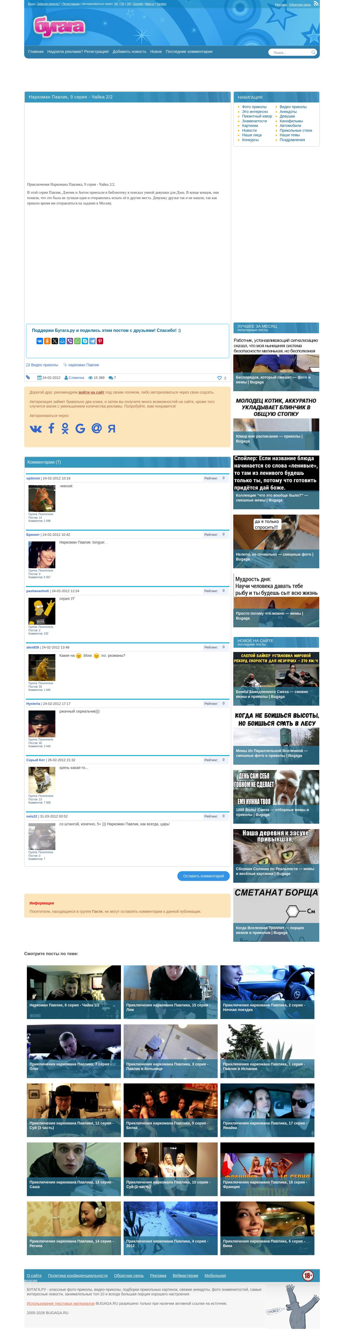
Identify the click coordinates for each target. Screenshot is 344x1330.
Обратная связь (300, 4)
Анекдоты (288, 111)
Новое (156, 51)
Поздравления (292, 140)
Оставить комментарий (203, 876)
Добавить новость (129, 51)
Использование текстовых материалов (61, 1303)
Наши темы (290, 135)
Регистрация (71, 3)
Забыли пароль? (48, 3)
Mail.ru (149, 3)
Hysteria (33, 704)
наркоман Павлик (84, 365)
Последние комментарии (189, 51)
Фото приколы (254, 107)
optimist (33, 478)
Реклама (281, 4)
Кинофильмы (291, 121)
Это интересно (255, 111)
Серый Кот (35, 760)
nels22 (31, 816)
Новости (249, 130)
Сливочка (76, 378)
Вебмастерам (185, 1275)
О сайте (34, 1275)
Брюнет (33, 535)
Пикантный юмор (257, 116)
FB (122, 3)
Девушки (287, 116)
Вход (31, 3)
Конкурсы (250, 140)
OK (129, 3)
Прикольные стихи (296, 130)
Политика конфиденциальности (78, 1275)
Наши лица (252, 135)
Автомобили (290, 125)
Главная (36, 51)
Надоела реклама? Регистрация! (78, 51)
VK (116, 3)
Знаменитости (254, 121)
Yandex (161, 3)
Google (138, 3)
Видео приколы (44, 365)
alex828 (32, 647)
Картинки (250, 125)
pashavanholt (37, 591)
